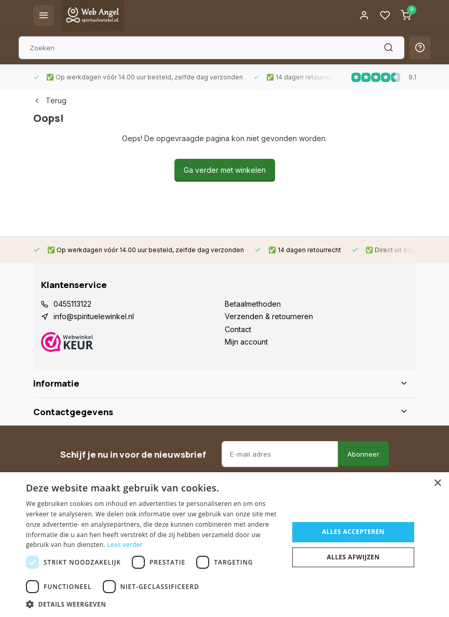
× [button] (437, 483)
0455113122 (72, 303)
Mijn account (246, 341)
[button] (153, 604)
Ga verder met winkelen (225, 170)
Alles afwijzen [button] (353, 557)
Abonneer (363, 454)
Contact (238, 329)
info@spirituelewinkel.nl (93, 316)
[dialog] (224, 544)
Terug (49, 100)
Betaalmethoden (253, 303)
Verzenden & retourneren (269, 316)
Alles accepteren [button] (353, 531)
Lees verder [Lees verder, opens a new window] (125, 544)
